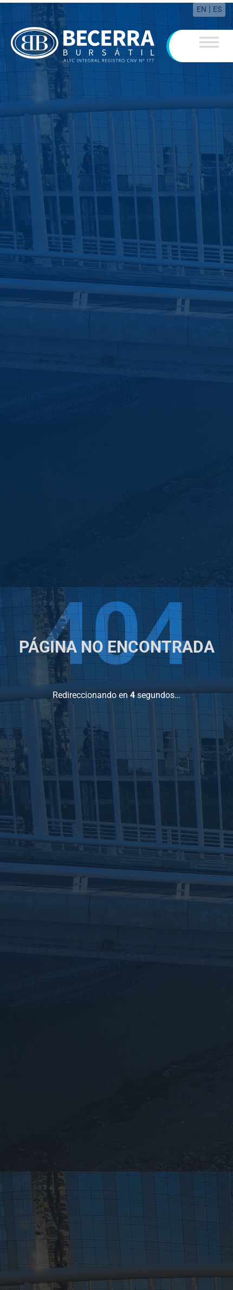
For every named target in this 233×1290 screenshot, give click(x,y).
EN (201, 6)
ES (217, 6)
